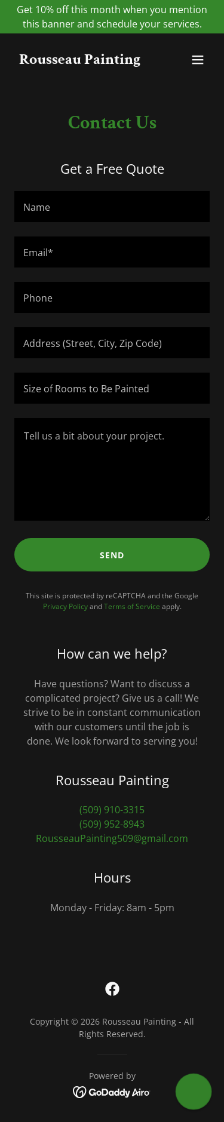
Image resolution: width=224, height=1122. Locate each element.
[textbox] (112, 206)
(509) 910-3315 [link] (112, 809)
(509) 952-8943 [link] (112, 824)
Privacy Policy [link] (65, 606)
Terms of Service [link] (132, 606)
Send (112, 555)
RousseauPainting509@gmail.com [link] (112, 838)
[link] (79, 60)
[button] (198, 60)
